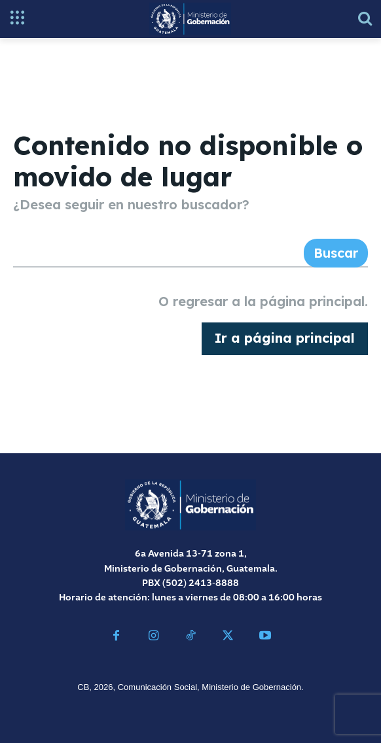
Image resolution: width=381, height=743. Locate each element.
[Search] (336, 253)
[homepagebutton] (285, 338)
